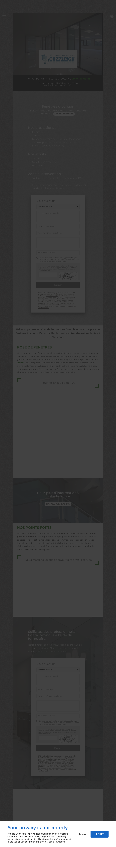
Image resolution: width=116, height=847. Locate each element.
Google (50, 842)
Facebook (60, 842)
